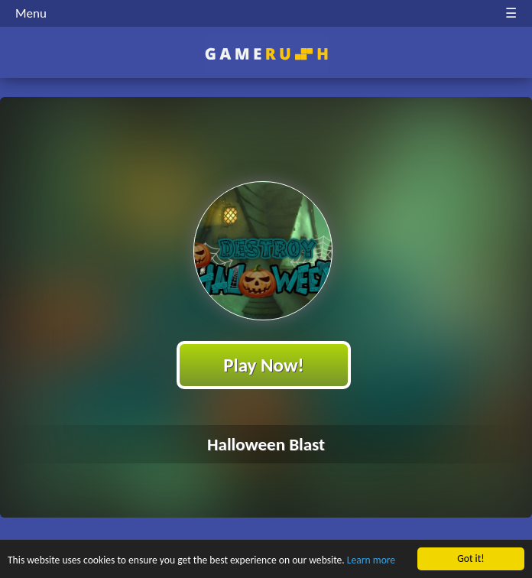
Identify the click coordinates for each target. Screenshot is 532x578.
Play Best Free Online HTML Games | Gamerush (266, 54)
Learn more (371, 560)
